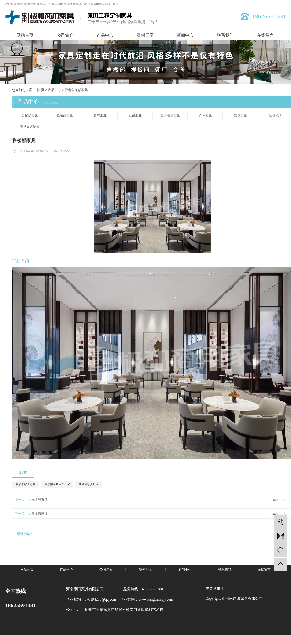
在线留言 (265, 35)
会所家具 (135, 116)
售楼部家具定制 (25, 484)
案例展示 (145, 35)
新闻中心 (185, 35)
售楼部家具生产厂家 (57, 484)
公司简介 (65, 35)
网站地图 (264, 4)
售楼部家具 (30, 116)
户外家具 (205, 116)
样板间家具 (65, 116)
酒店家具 (240, 116)
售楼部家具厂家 (89, 484)
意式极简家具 (170, 116)
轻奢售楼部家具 (76, 90)
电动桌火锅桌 (30, 126)
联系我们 (225, 35)
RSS (275, 4)
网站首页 (25, 35)
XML (283, 4)
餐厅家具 (100, 116)
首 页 (40, 90)
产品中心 (105, 35)
